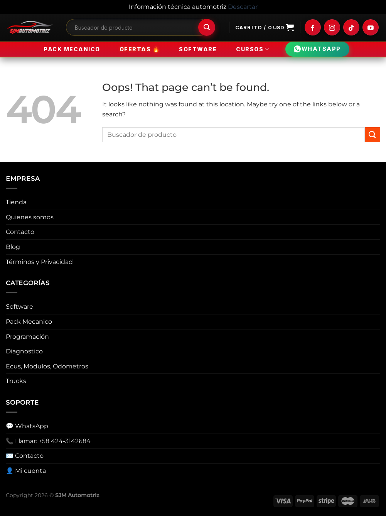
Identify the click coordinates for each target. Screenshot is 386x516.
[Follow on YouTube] (370, 27)
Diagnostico (24, 351)
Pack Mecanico (72, 49)
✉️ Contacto (25, 455)
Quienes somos (30, 217)
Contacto (20, 231)
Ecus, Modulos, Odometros (47, 366)
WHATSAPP (317, 49)
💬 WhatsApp (27, 426)
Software (198, 49)
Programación (27, 336)
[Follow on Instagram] (332, 27)
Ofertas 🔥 (140, 48)
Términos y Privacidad (39, 262)
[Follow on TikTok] (351, 27)
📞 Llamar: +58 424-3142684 (48, 441)
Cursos (252, 49)
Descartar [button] (243, 6)
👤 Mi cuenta (26, 470)
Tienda (16, 202)
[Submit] (206, 27)
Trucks (16, 381)
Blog (13, 246)
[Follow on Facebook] (313, 27)
